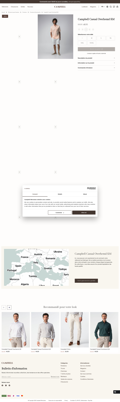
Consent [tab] (35, 194)
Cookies (82, 376)
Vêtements (5, 7)
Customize (60, 212)
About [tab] (85, 194)
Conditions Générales (86, 379)
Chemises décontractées (35, 12)
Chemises (24, 12)
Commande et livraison (96, 68)
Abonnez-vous (55, 376)
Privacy (66, 400)
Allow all (83, 212)
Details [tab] (60, 194)
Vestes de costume (66, 379)
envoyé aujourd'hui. (60, 2)
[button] (111, 7)
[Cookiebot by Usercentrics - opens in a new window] (88, 188)
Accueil (3, 12)
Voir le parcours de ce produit (86, 280)
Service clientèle (85, 366)
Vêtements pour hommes (13, 12)
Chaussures (14, 7)
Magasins (93, 7)
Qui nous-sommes (85, 374)
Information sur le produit (96, 63)
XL (111, 38)
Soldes (23, 7)
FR (103, 7)
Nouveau (30, 7)
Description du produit (96, 58)
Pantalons (64, 366)
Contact (82, 371)
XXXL (92, 43)
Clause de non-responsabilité (55, 400)
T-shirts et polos (65, 374)
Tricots (63, 368)
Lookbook (85, 7)
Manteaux (64, 376)
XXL (82, 43)
